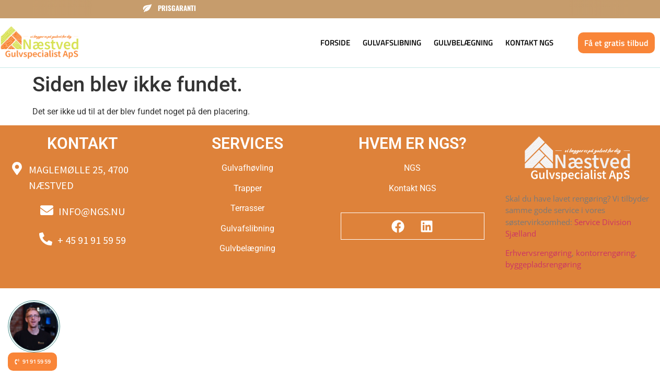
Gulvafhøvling (247, 168)
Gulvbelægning (463, 43)
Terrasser (247, 208)
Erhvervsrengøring (538, 253)
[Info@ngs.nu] (46, 210)
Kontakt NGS (529, 43)
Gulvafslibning (392, 43)
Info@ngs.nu (92, 211)
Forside (335, 43)
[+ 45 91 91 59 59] (45, 238)
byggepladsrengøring (543, 264)
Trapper (248, 188)
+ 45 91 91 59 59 (91, 239)
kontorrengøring (605, 253)
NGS (412, 168)
